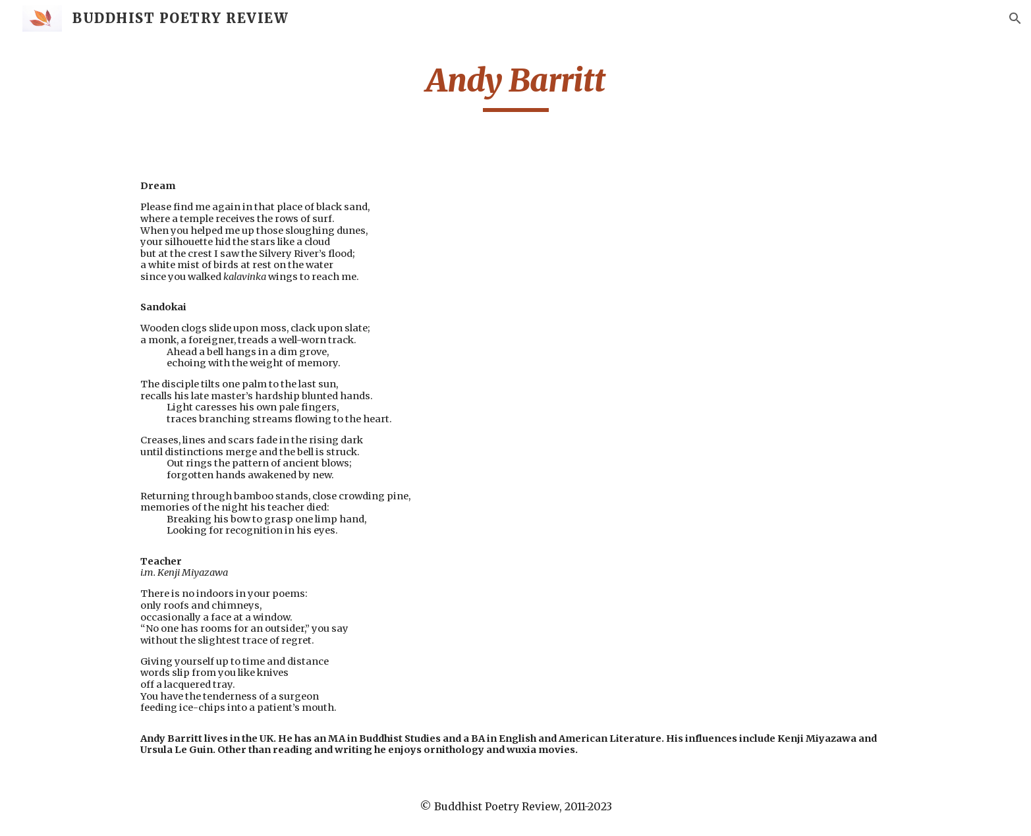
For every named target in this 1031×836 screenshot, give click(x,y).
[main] (515, 86)
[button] (1015, 18)
